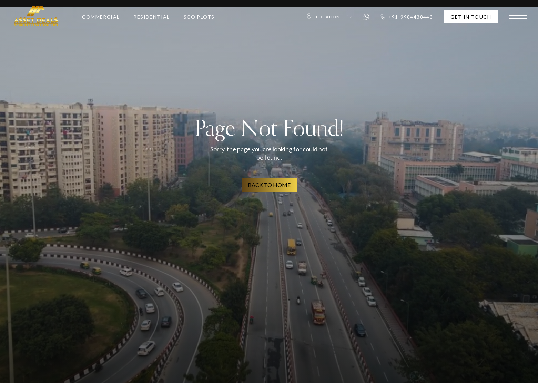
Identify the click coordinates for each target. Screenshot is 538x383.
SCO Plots (199, 19)
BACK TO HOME (269, 184)
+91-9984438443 (406, 18)
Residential (151, 19)
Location (329, 18)
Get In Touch (470, 18)
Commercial (101, 19)
